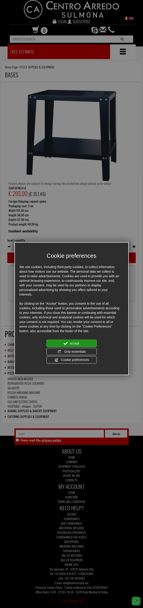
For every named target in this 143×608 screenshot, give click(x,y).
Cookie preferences (71, 360)
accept (71, 343)
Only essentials (71, 352)
